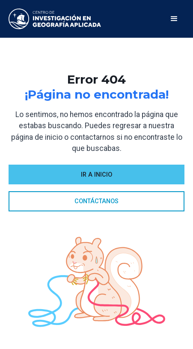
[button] (174, 19)
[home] (55, 19)
